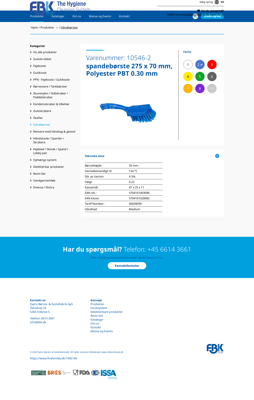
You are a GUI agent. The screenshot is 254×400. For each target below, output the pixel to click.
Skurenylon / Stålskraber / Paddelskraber (50, 107)
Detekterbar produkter (48, 178)
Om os (76, 28)
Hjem (34, 39)
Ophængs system (45, 171)
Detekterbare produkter (106, 312)
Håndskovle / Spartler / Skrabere (48, 152)
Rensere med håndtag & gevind (54, 143)
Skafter (38, 129)
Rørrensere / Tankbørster (50, 98)
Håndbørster (41, 136)
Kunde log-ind (212, 27)
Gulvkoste (40, 84)
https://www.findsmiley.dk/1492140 (53, 358)
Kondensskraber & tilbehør (51, 115)
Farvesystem (98, 308)
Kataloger (58, 28)
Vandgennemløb (44, 192)
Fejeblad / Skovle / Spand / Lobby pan (50, 162)
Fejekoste (39, 77)
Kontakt (124, 28)
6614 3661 (48, 318)
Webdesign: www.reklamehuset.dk (106, 352)
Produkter (37, 28)
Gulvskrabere (42, 122)
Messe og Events (100, 28)
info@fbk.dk (38, 322)
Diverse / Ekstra (43, 199)
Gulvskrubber (42, 70)
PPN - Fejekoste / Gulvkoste (51, 91)
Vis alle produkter (45, 63)
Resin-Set (39, 185)
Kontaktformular (127, 266)
